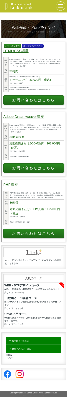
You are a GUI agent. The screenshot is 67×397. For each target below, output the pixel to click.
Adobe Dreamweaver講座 (23, 117)
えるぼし (10, 358)
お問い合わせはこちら (33, 100)
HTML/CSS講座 (16, 51)
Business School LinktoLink (30, 393)
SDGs (9, 355)
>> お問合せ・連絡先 (19, 341)
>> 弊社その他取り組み (20, 349)
